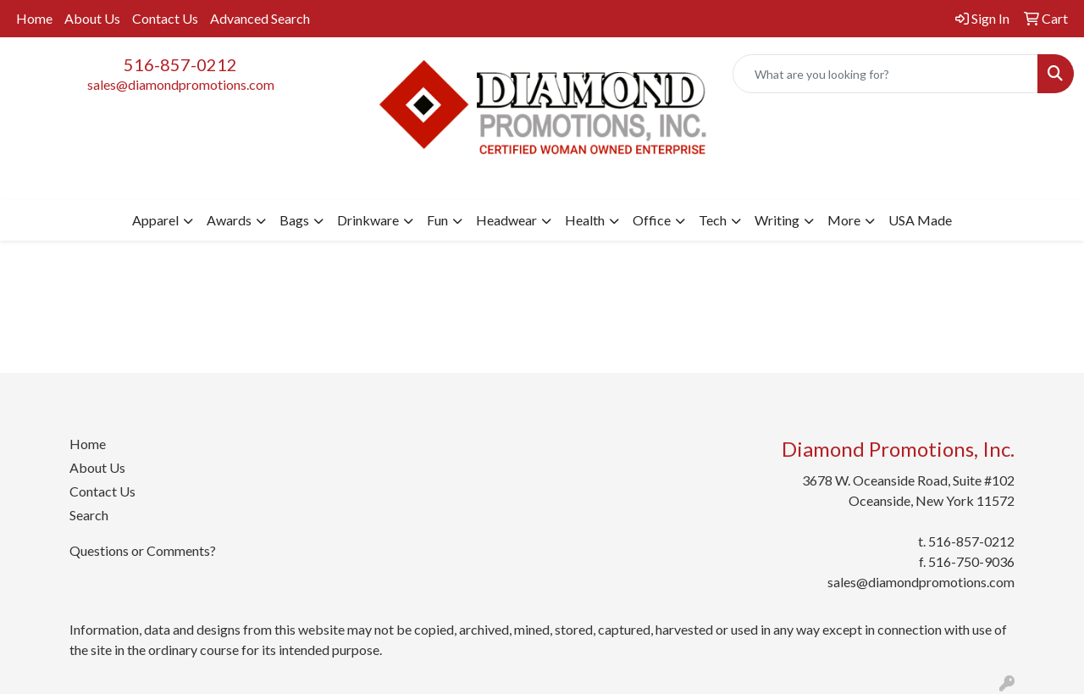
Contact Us (165, 18)
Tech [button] (713, 220)
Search (88, 515)
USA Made (920, 220)
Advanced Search (260, 18)
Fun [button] (437, 220)
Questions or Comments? (142, 550)
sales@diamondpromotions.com (180, 84)
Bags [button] (294, 220)
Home (34, 18)
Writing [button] (777, 220)
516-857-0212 (180, 64)
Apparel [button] (155, 220)
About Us (92, 18)
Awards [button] (229, 220)
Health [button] (585, 220)
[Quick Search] (885, 73)
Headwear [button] (506, 220)
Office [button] (652, 220)
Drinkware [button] (368, 220)
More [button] (843, 220)
